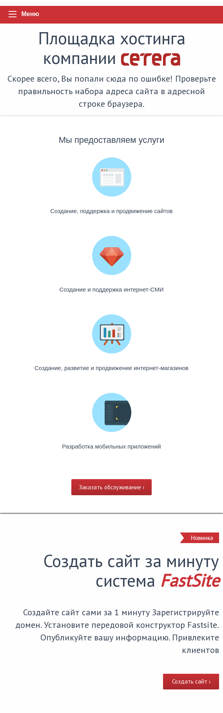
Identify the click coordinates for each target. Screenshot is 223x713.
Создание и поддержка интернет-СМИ (111, 289)
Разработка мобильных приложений (111, 446)
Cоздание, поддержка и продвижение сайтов (111, 211)
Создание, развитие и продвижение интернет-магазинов (111, 368)
